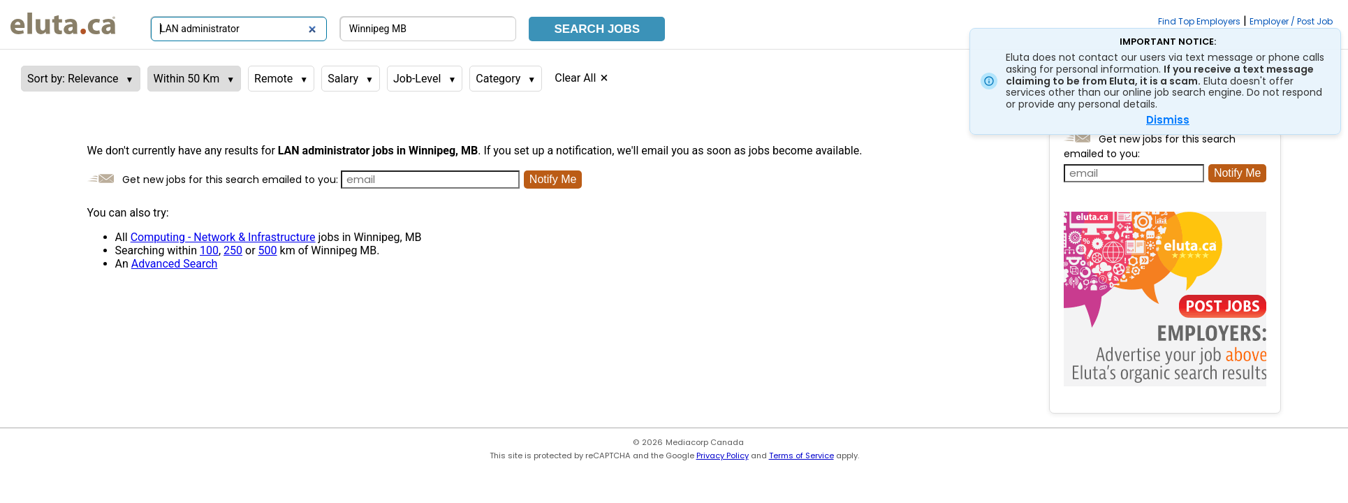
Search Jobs (597, 29)
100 (209, 250)
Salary (343, 78)
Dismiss (1167, 119)
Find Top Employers (1199, 21)
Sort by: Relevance (73, 78)
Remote (273, 78)
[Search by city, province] (428, 29)
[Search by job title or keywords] (239, 29)
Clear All (575, 78)
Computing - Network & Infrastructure (223, 237)
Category (498, 78)
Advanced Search (174, 263)
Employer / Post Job (1291, 21)
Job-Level (417, 78)
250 (233, 250)
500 (267, 250)
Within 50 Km (187, 78)
